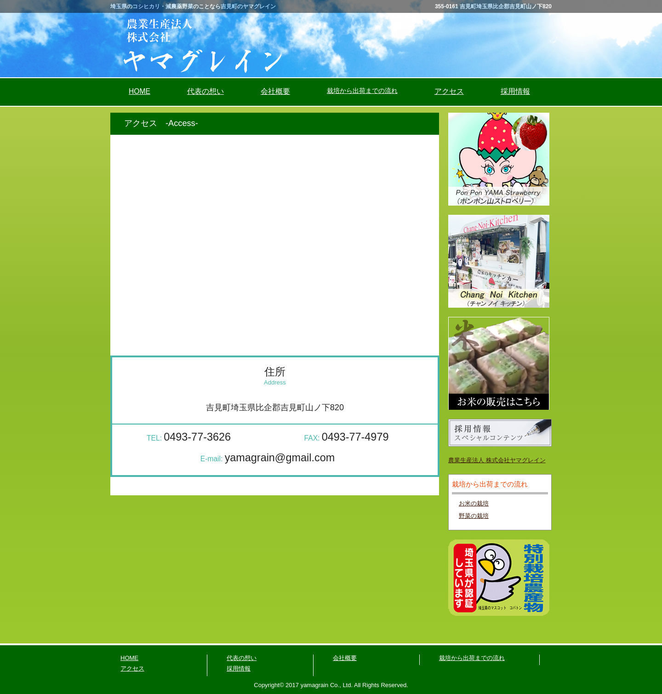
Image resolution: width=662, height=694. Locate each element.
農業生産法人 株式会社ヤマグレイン (497, 460)
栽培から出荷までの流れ (472, 657)
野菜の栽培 (474, 515)
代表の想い (205, 91)
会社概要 (275, 91)
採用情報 (515, 91)
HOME (139, 91)
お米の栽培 (474, 503)
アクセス (449, 91)
